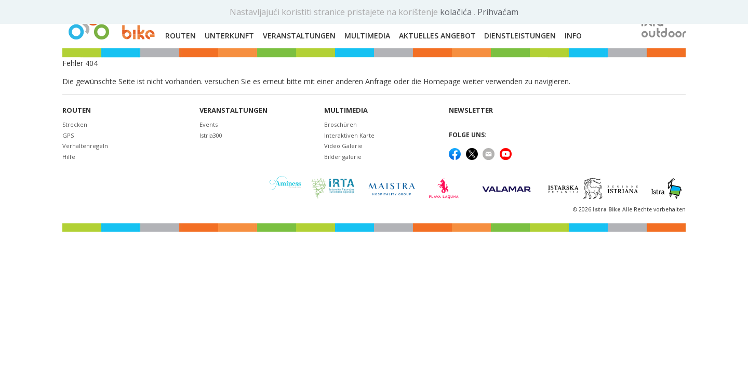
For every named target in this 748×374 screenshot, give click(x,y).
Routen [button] (180, 36)
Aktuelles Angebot (437, 36)
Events (208, 124)
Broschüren (340, 124)
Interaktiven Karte (349, 135)
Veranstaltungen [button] (299, 36)
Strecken (74, 124)
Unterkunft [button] (229, 36)
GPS (68, 135)
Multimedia (346, 110)
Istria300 (210, 135)
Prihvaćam (497, 12)
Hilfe (68, 157)
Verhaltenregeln (85, 146)
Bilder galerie (343, 157)
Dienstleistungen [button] (520, 36)
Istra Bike (607, 209)
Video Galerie (343, 146)
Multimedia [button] (367, 36)
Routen (76, 110)
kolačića (457, 12)
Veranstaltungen (233, 110)
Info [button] (573, 36)
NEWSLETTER (471, 110)
